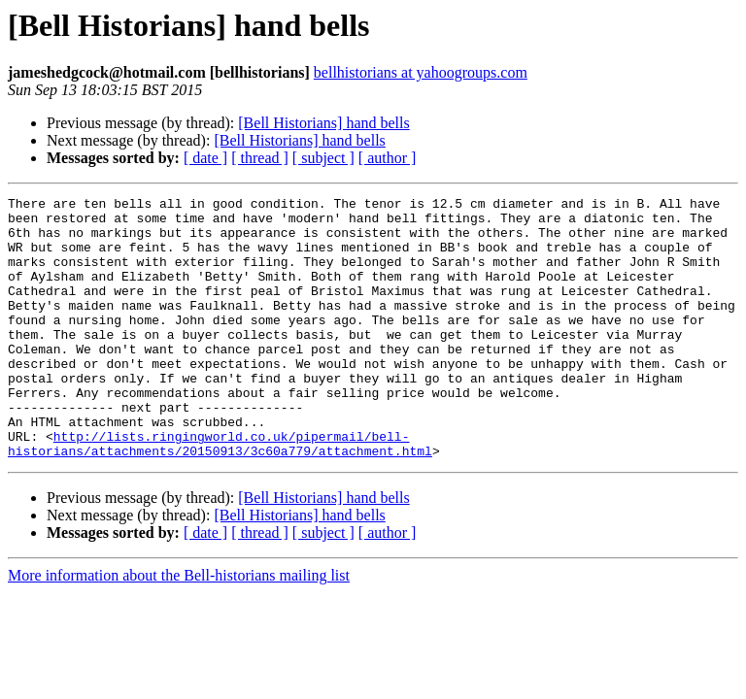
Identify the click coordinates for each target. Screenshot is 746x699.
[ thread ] (259, 158)
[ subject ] (323, 158)
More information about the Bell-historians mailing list (179, 627)
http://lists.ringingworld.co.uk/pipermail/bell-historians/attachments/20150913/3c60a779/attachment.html (220, 494)
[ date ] (205, 158)
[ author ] (387, 158)
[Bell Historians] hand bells (323, 123)
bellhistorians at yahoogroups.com (420, 72)
